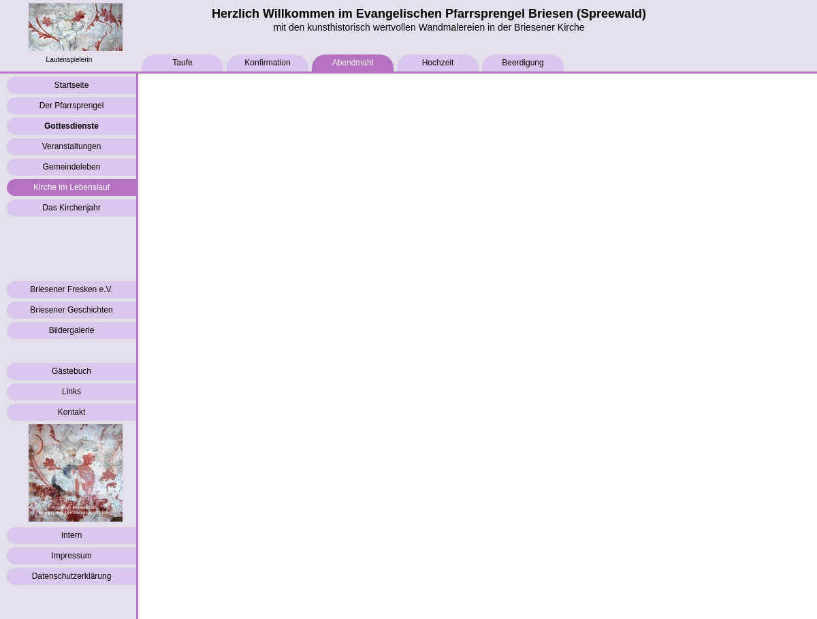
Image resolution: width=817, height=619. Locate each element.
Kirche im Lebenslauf (71, 187)
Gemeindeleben (72, 167)
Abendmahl (353, 62)
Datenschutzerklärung (72, 576)
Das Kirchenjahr (71, 207)
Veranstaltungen (71, 146)
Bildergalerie (72, 330)
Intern (71, 535)
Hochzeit (438, 62)
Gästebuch (71, 371)
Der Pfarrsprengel (71, 105)
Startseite (71, 85)
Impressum (71, 555)
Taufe (182, 62)
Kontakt (72, 412)
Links (71, 391)
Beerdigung (522, 62)
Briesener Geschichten (71, 310)
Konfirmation (267, 62)
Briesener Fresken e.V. (71, 289)
